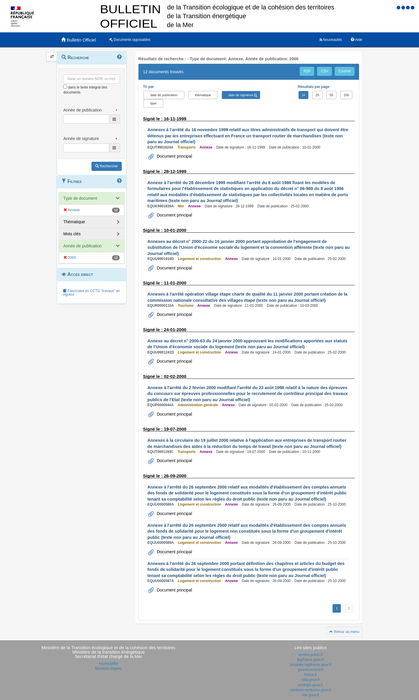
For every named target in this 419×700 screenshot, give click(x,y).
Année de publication (82, 246)
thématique (203, 95)
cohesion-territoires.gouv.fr (310, 690)
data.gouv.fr (310, 680)
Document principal (174, 156)
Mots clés (72, 233)
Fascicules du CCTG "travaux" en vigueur (91, 292)
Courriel (344, 71)
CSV (324, 71)
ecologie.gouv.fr (310, 685)
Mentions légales (108, 668)
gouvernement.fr (310, 670)
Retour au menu (344, 632)
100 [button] (346, 95)
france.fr (310, 675)
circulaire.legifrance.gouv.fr (311, 665)
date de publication (163, 95)
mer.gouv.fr (310, 695)
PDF (307, 71)
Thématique (74, 221)
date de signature (240, 95)
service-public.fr (310, 655)
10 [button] (303, 95)
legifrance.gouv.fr (310, 660)
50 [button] (331, 95)
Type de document (80, 198)
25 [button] (317, 95)
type (153, 103)
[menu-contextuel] (65, 87)
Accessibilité (108, 663)
